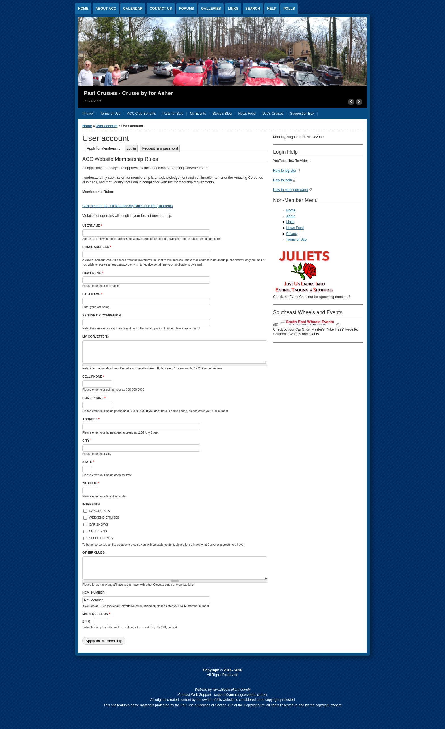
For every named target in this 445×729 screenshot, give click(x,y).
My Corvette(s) (95, 336)
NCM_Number (93, 592)
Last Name (92, 294)
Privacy (292, 234)
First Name (92, 272)
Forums (186, 8)
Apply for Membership (104, 148)
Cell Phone (93, 376)
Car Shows (98, 524)
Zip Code (90, 483)
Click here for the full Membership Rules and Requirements (127, 206)
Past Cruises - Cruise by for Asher (128, 93)
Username (92, 225)
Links (233, 8)
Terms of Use (296, 239)
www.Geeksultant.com (231, 690)
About (290, 216)
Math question (96, 613)
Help (271, 8)
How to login (284, 180)
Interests (91, 504)
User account (106, 126)
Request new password (160, 148)
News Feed (295, 228)
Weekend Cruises (104, 517)
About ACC (105, 8)
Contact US (161, 8)
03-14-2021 (92, 101)
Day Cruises (99, 510)
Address (91, 419)
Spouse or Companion (101, 315)
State (88, 461)
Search (252, 8)
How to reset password (292, 190)
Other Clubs (93, 552)
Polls (289, 8)
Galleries (211, 8)
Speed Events (101, 538)
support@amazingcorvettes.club (240, 695)
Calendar (132, 8)
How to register (286, 171)
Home (83, 8)
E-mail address (96, 247)
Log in (131, 148)
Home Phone (94, 398)
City (86, 440)
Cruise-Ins (98, 531)
